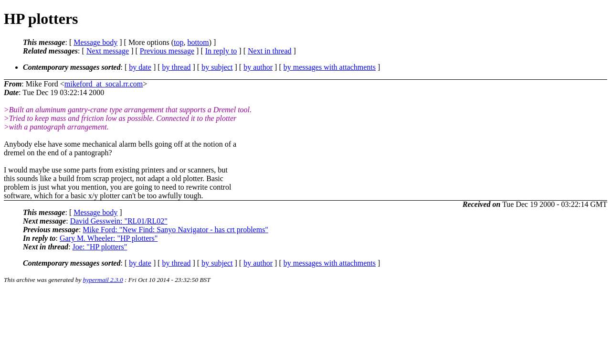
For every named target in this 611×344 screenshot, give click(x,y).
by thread (176, 67)
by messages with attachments (330, 67)
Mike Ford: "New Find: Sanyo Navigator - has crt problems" (175, 230)
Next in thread (270, 51)
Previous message (167, 51)
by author (258, 67)
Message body (95, 42)
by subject (216, 67)
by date (140, 67)
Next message (107, 51)
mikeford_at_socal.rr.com (103, 84)
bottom (198, 42)
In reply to (221, 51)
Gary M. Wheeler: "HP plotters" (109, 238)
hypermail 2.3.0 (103, 279)
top (178, 42)
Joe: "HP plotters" (100, 247)
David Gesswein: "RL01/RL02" (119, 221)
